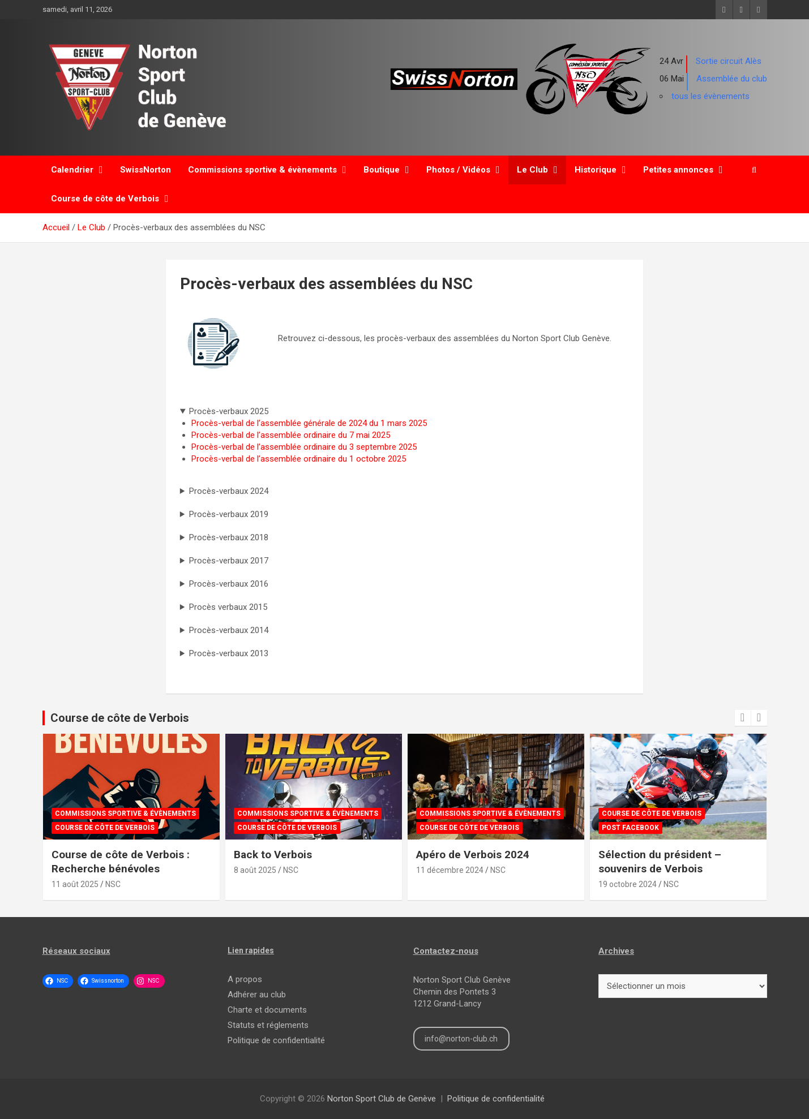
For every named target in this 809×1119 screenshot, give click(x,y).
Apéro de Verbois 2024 (472, 854)
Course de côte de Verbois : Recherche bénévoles (121, 861)
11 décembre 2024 (449, 870)
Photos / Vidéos (458, 170)
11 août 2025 (75, 884)
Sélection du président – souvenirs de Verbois (659, 861)
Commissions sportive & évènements (262, 170)
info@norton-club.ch (461, 1038)
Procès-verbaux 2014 (228, 630)
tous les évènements (710, 96)
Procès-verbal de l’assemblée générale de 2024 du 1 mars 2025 (309, 423)
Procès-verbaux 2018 (228, 537)
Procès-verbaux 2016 (228, 584)
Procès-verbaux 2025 (228, 411)
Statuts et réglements (268, 1025)
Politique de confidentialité (276, 1040)
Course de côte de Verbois (105, 198)
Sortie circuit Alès (728, 61)
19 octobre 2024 (627, 884)
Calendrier (72, 170)
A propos (245, 979)
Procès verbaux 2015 (228, 607)
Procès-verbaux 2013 (228, 653)
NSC (113, 884)
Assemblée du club (731, 79)
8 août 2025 (255, 870)
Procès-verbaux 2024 (228, 491)
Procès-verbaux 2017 (228, 561)
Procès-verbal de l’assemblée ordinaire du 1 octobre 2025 (298, 459)
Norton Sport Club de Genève (381, 1099)
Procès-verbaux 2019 (228, 514)
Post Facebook (630, 828)
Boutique (381, 170)
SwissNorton (145, 170)
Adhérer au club (257, 994)
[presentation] (743, 718)
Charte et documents (267, 1010)
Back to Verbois (273, 854)
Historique (596, 170)
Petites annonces (678, 170)
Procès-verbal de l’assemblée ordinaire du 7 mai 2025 (290, 435)
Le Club (532, 170)
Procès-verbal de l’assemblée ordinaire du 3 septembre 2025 (304, 447)
